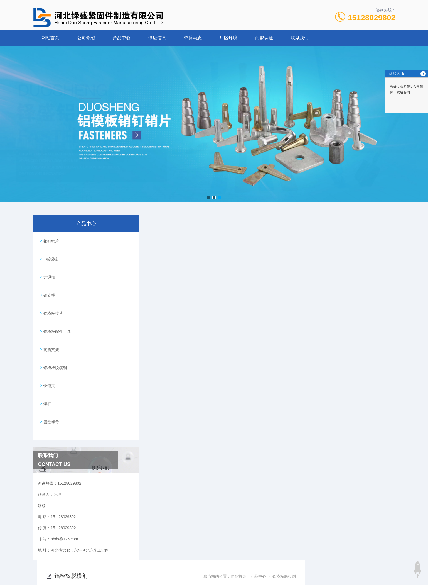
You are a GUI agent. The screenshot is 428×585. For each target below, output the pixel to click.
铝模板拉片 (52, 303)
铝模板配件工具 (56, 319)
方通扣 (48, 271)
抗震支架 (50, 335)
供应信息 (157, 37)
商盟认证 (264, 37)
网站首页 (50, 37)
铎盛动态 (193, 37)
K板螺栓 (50, 256)
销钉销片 (50, 240)
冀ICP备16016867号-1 (254, 567)
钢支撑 (48, 287)
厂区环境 (228, 37)
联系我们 (300, 37)
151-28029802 (182, 558)
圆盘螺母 (50, 398)
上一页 (245, 429)
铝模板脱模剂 (54, 351)
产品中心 (122, 37)
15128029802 (371, 17)
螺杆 (46, 383)
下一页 (278, 429)
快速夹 (48, 367)
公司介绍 (86, 37)
